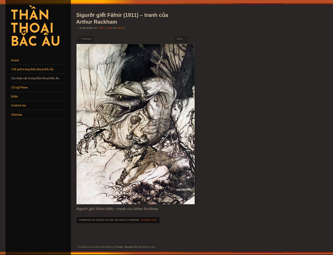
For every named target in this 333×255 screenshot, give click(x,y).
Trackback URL (148, 219)
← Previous (85, 38)
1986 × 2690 (105, 28)
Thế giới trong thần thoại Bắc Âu (32, 69)
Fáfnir (121, 28)
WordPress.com (146, 247)
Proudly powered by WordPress (95, 247)
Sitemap (16, 114)
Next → (181, 38)
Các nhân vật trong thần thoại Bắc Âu (35, 78)
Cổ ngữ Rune (19, 87)
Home (15, 60)
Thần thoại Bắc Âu (35, 29)
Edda (14, 96)
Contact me (18, 105)
